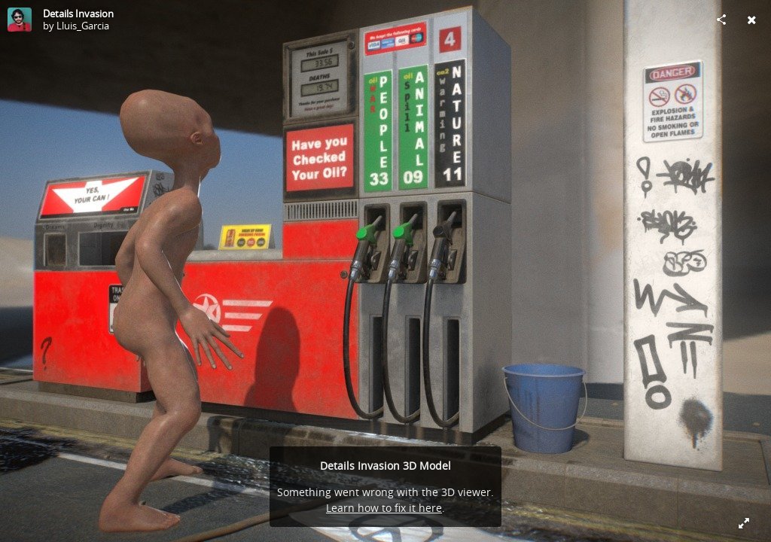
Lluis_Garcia (82, 25)
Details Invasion (78, 13)
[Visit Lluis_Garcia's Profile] (20, 20)
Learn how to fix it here (384, 508)
